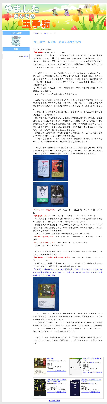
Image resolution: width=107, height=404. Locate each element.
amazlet (56, 360)
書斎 (46, 33)
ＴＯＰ (36, 33)
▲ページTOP (54, 401)
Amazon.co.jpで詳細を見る (56, 371)
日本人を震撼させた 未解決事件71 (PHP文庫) (56, 380)
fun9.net (26, 56)
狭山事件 (50, 358)
